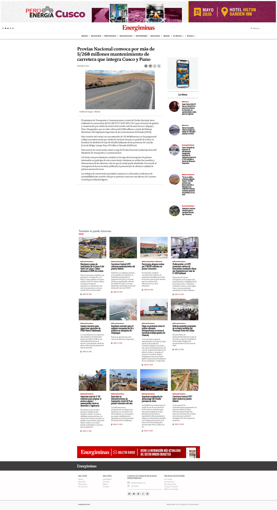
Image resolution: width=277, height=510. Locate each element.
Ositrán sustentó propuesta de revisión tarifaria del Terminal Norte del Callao (184, 328)
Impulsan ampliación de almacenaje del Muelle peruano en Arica (152, 399)
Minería (185, 101)
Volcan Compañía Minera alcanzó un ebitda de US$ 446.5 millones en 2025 (188, 131)
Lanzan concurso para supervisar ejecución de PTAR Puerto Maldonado (90, 328)
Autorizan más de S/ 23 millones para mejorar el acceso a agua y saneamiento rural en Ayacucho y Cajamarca (90, 401)
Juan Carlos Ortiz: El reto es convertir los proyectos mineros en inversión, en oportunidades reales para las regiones (189, 109)
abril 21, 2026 (148, 431)
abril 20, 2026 (179, 424)
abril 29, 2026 (179, 294)
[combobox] (262, 28)
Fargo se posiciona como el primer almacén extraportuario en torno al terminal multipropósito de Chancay (153, 331)
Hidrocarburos (188, 174)
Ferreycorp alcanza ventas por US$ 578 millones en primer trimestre (153, 266)
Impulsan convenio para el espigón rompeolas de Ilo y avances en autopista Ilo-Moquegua (122, 329)
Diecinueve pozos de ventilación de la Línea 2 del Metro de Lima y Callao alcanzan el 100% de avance (92, 267)
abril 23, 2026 (117, 424)
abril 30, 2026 (87, 294)
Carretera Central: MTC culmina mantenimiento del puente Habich (123, 266)
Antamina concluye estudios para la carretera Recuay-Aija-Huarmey (188, 211)
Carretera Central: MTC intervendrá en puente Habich (182, 399)
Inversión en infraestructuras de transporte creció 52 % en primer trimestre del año (122, 400)
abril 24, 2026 (179, 349)
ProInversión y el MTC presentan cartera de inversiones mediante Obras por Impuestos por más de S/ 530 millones (184, 269)
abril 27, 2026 (117, 343)
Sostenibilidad (188, 145)
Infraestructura (86, 261)
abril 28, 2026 (87, 351)
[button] (146, 66)
